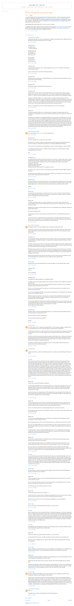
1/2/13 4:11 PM (31, 551)
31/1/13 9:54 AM (32, 413)
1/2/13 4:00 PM (31, 543)
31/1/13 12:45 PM (32, 500)
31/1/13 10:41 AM (32, 465)
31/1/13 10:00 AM (32, 434)
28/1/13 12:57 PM (32, 81)
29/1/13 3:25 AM (32, 197)
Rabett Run (37, 5)
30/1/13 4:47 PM (32, 356)
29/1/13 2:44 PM (32, 258)
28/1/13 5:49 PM (32, 107)
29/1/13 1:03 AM (32, 128)
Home (49, 600)
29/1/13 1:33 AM (32, 154)
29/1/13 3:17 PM (32, 265)
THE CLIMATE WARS (32, 131)
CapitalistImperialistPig (32, 37)
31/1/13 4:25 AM (32, 378)
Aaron (29, 524)
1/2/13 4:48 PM (31, 568)
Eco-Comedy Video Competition (62, 26)
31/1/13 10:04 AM (32, 451)
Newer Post (27, 600)
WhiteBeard (30, 325)
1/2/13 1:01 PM (31, 529)
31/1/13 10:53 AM (32, 473)
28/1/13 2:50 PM (32, 87)
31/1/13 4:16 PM (32, 507)
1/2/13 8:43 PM (31, 585)
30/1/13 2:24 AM (32, 322)
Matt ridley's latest (41, 133)
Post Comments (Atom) (34, 602)
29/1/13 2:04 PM (32, 233)
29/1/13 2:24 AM (32, 188)
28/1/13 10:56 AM (32, 62)
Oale (29, 359)
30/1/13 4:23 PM (32, 345)
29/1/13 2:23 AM (32, 176)
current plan (32, 288)
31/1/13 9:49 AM (32, 397)
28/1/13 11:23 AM (32, 73)
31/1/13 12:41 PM (32, 487)
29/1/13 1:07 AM (32, 134)
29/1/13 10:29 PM (32, 306)
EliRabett (30, 261)
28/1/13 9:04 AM (32, 42)
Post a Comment (28, 598)
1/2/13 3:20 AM (31, 521)
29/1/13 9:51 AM (32, 222)
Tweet (26, 15)
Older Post (70, 600)
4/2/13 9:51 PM (31, 594)
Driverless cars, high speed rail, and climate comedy (38, 12)
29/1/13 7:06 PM (32, 274)
